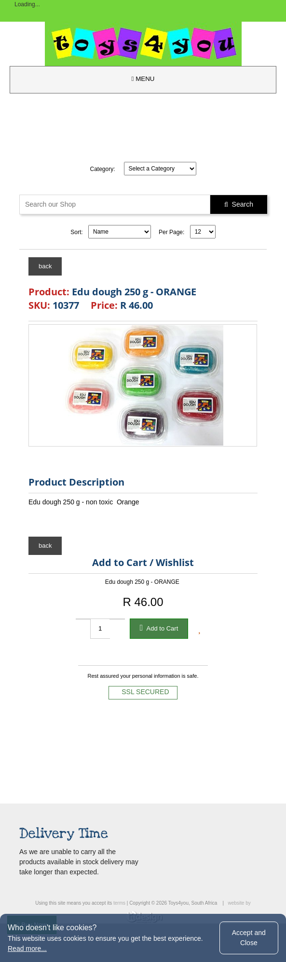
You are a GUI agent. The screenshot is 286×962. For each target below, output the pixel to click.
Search (238, 204)
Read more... (27, 948)
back (45, 266)
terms (119, 903)
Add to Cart (159, 628)
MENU (143, 78)
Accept (249, 938)
